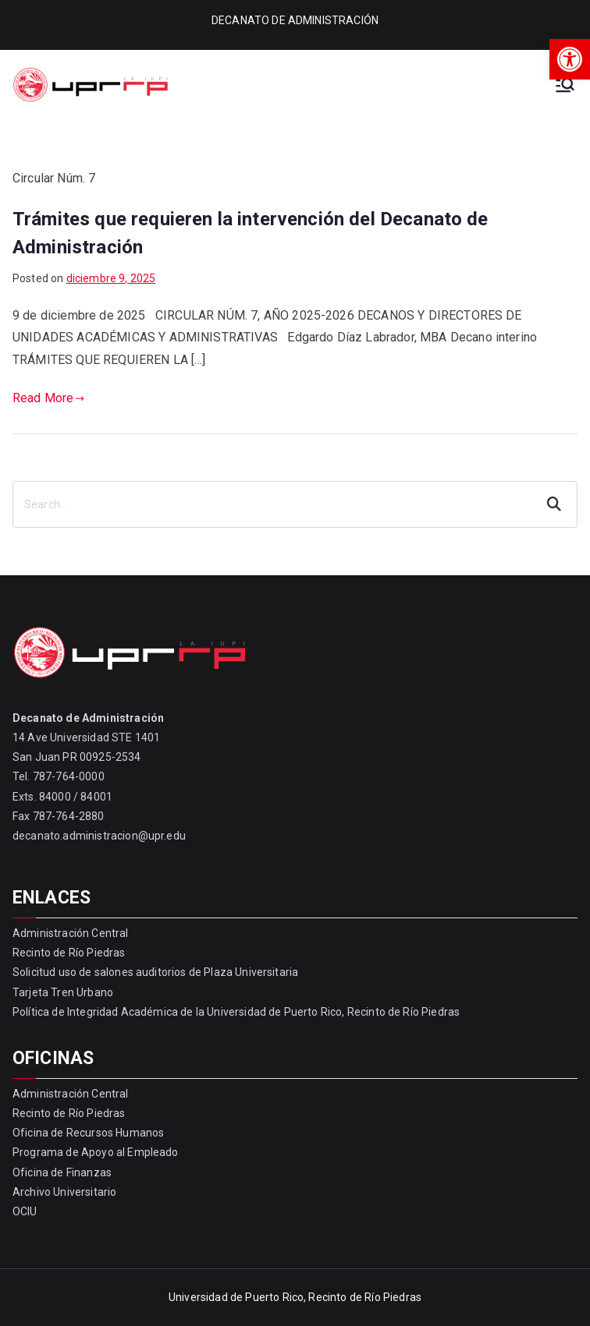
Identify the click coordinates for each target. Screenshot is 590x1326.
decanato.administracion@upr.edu (99, 835)
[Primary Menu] (565, 85)
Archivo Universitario (64, 1192)
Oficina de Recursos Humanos (88, 1132)
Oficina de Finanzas (62, 1172)
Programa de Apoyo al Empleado (95, 1152)
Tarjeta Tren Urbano (62, 992)
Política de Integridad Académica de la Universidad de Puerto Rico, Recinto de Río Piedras (236, 1012)
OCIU (24, 1211)
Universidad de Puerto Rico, (237, 1297)
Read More (48, 398)
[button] (569, 59)
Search (556, 504)
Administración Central (70, 933)
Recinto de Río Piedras (69, 952)
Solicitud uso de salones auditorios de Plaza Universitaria (155, 972)
